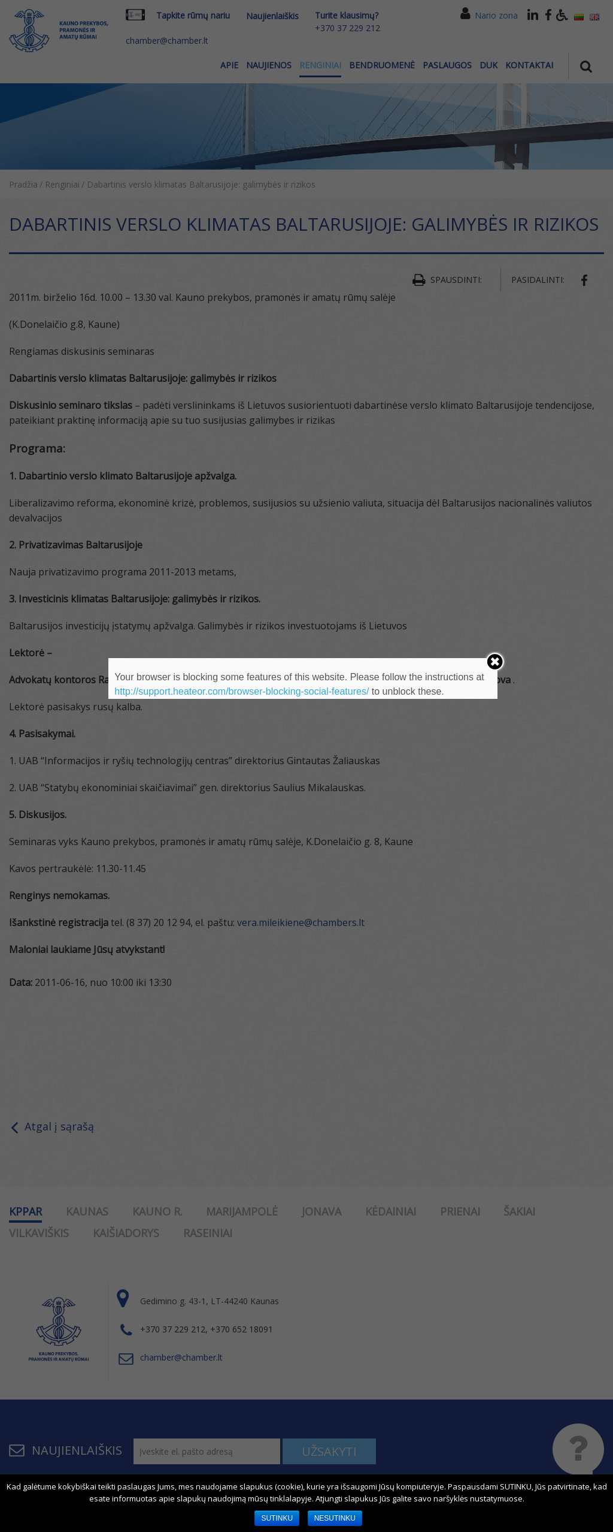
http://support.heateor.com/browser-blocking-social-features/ (241, 691)
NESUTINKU (335, 1518)
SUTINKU (277, 1518)
